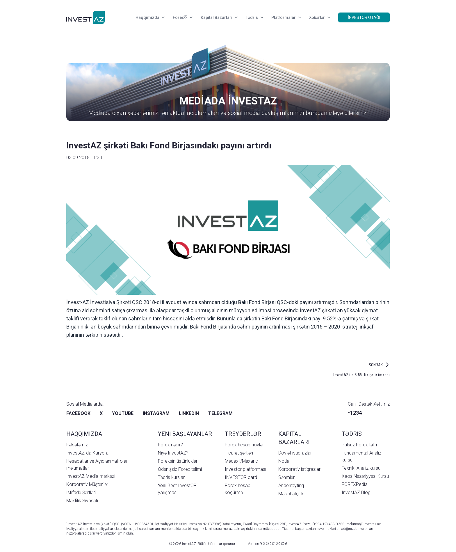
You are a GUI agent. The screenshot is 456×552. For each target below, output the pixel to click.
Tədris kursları (172, 477)
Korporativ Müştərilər (87, 484)
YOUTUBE (122, 413)
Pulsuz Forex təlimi (361, 445)
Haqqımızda (150, 17)
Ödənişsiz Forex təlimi (180, 469)
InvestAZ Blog (356, 492)
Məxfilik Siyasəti (82, 500)
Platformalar (286, 17)
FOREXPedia (355, 484)
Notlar (284, 461)
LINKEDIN (189, 413)
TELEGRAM (220, 413)
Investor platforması (245, 469)
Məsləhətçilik (291, 493)
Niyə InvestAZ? (173, 453)
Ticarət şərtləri (239, 453)
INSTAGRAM (156, 413)
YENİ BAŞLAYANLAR (185, 433)
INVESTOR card (241, 477)
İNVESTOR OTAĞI (364, 17)
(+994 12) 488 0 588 (328, 524)
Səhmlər (286, 477)
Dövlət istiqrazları (295, 453)
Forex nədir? (170, 445)
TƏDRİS (352, 433)
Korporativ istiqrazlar (299, 469)
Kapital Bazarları (219, 17)
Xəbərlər (319, 17)
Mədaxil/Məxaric (241, 461)
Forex (183, 17)
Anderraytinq (291, 485)
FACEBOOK (78, 413)
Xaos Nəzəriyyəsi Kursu (365, 476)
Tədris (254, 17)
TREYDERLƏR (243, 433)
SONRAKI (376, 365)
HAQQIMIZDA (84, 433)
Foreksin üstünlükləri (178, 461)
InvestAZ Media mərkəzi (90, 476)
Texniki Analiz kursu (361, 468)
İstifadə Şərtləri (81, 492)
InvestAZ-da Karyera (87, 453)
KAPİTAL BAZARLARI (294, 437)
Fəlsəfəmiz (77, 445)
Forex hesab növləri (245, 445)
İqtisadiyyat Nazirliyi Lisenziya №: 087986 (187, 524)
